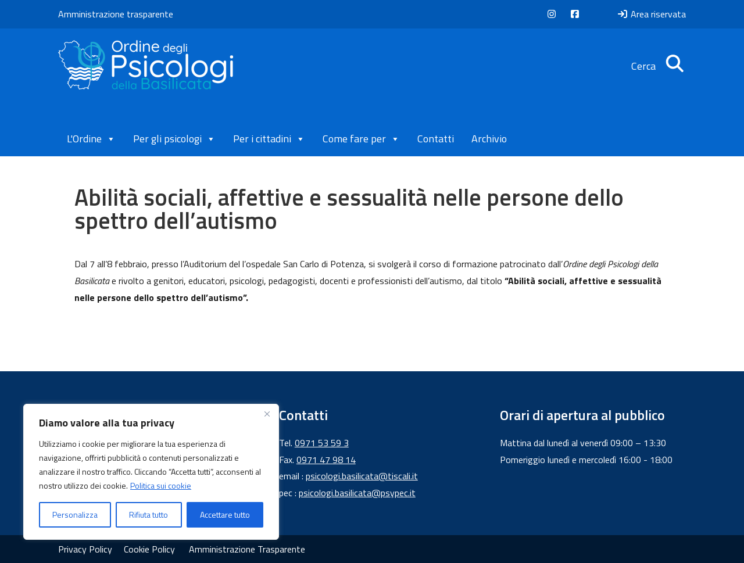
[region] (151, 472)
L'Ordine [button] (91, 138)
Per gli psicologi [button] (174, 138)
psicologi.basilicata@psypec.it (357, 493)
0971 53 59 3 (322, 443)
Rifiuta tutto (148, 514)
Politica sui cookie (160, 485)
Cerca (658, 66)
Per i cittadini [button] (269, 138)
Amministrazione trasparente (115, 14)
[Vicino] (267, 414)
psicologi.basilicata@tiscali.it (362, 476)
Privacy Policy (85, 549)
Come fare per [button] (361, 138)
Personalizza (75, 514)
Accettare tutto (225, 514)
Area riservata (651, 14)
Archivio (489, 138)
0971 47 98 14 (326, 460)
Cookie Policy (149, 549)
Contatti (435, 138)
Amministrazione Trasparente (247, 549)
